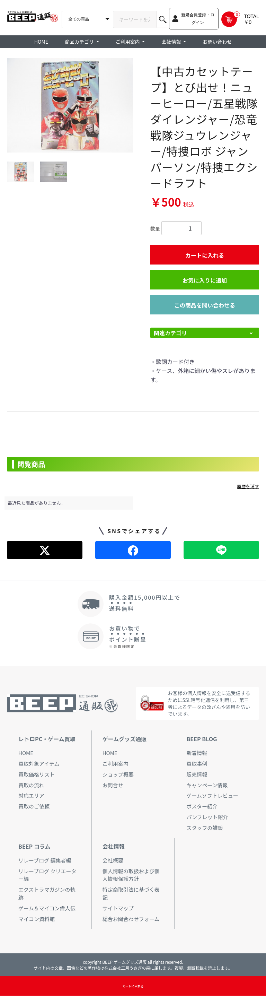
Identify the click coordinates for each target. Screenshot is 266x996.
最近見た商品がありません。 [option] (36, 503)
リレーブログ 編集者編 (44, 860)
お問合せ (113, 785)
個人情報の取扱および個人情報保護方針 (131, 875)
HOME (41, 41)
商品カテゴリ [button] (80, 41)
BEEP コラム (34, 846)
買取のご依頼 (34, 806)
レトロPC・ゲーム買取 (47, 739)
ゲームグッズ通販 (125, 739)
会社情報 (114, 846)
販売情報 (196, 774)
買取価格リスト (36, 774)
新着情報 (196, 752)
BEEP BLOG (201, 739)
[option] (70, 105)
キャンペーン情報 (207, 785)
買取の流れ (31, 785)
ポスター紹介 (202, 806)
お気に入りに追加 (205, 280)
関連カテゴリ (170, 333)
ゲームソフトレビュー (212, 795)
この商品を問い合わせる (204, 305)
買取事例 (196, 763)
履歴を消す (248, 486)
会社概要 (113, 860)
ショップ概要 (118, 774)
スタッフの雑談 (204, 827)
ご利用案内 (115, 763)
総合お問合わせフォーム (131, 919)
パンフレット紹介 (207, 817)
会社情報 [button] (171, 41)
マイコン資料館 (36, 919)
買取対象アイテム (39, 763)
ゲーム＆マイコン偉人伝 (47, 908)
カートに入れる (204, 255)
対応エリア (31, 795)
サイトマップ (118, 908)
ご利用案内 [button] (128, 41)
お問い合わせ (217, 41)
